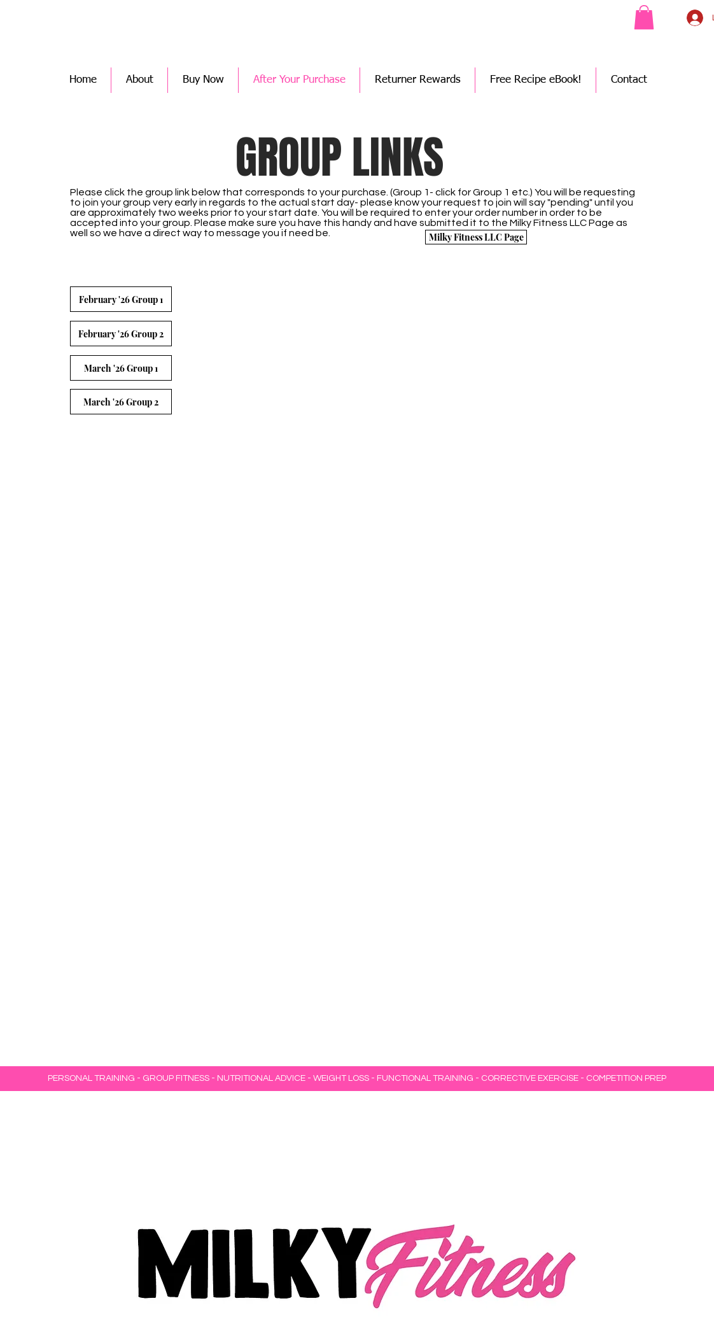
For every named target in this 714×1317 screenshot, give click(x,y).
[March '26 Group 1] (121, 368)
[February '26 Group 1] (121, 299)
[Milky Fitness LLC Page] (476, 237)
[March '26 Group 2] (121, 401)
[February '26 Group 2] (121, 333)
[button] (644, 17)
